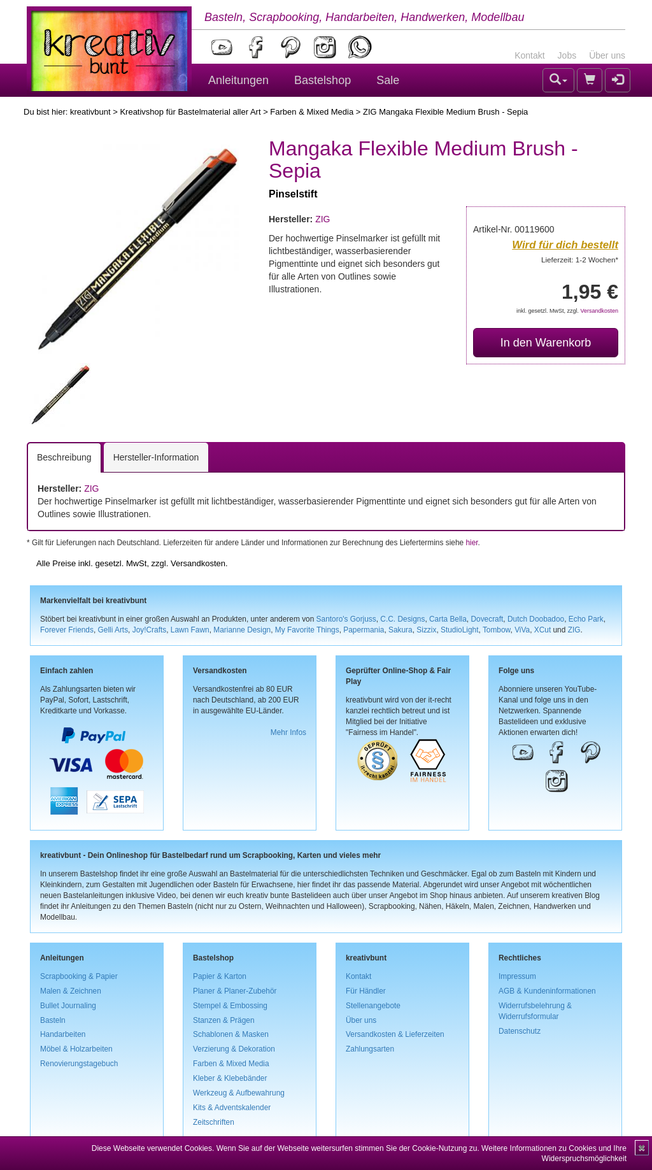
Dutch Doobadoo (535, 619)
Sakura (400, 629)
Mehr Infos (288, 732)
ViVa (522, 629)
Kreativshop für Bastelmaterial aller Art (190, 112)
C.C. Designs (402, 619)
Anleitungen (238, 80)
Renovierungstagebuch (79, 1063)
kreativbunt (90, 112)
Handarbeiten (62, 1034)
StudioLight (460, 629)
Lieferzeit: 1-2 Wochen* (579, 259)
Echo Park (586, 619)
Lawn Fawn (190, 629)
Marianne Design (242, 629)
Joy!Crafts (149, 629)
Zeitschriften (213, 1122)
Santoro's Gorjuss (346, 619)
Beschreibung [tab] (64, 457)
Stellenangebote (373, 1005)
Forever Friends (67, 629)
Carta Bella (448, 619)
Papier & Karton (219, 976)
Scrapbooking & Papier (79, 976)
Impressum (517, 976)
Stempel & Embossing (230, 1005)
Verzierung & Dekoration (234, 1049)
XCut (542, 629)
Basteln (53, 1020)
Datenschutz (520, 1031)
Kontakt (529, 55)
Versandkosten (599, 311)
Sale (387, 80)
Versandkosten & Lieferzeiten (395, 1034)
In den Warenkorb (545, 342)
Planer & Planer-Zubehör (235, 991)
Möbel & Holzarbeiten (76, 1049)
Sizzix (426, 629)
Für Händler (366, 991)
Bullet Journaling (68, 1005)
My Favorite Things (307, 629)
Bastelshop (322, 80)
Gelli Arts (113, 629)
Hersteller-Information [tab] (156, 457)
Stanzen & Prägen (224, 1020)
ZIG (322, 219)
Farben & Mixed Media (311, 112)
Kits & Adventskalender (232, 1107)
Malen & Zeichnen (70, 991)
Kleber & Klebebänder (230, 1078)
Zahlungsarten (370, 1049)
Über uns (607, 55)
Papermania (363, 629)
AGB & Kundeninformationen (547, 991)
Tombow (497, 629)
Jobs (567, 55)
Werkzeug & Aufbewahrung (239, 1092)
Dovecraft (487, 619)
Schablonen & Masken (231, 1034)
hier (471, 542)
